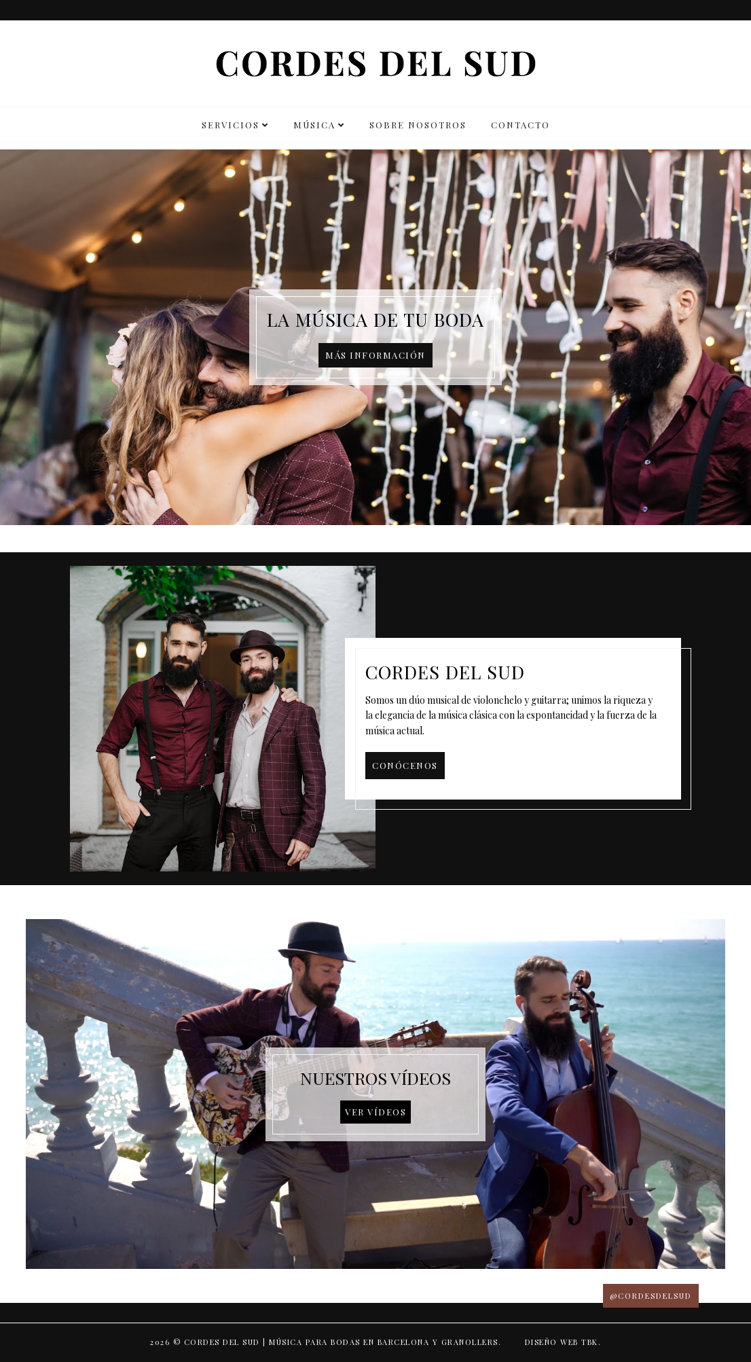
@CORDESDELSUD (651, 1296)
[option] (375, 337)
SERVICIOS (230, 124)
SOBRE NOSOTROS (417, 124)
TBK (589, 1342)
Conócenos (405, 765)
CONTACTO (520, 124)
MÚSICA (314, 124)
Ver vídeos (375, 1111)
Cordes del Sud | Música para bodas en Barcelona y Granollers (341, 1342)
